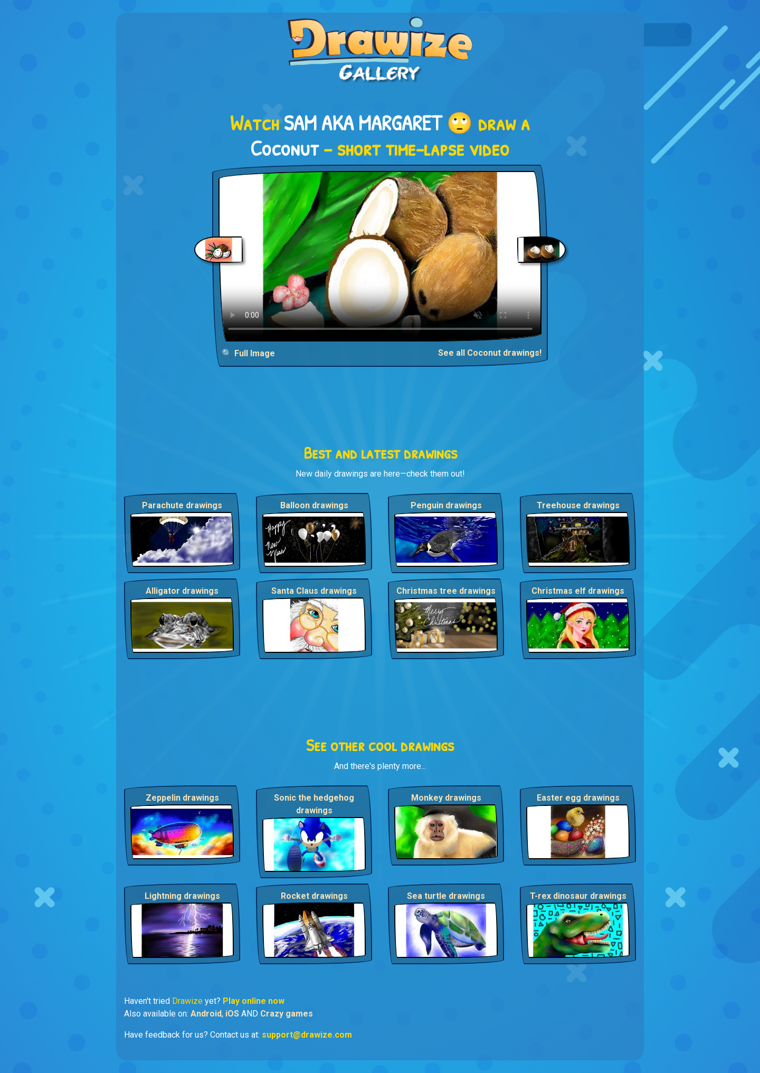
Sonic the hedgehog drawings (314, 804)
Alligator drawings (182, 591)
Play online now (253, 1001)
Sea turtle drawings (446, 896)
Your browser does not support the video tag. (380, 256)
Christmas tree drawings (446, 591)
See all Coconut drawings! (490, 353)
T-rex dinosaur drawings (578, 896)
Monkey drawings (446, 798)
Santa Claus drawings (314, 591)
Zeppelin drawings (182, 798)
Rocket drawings (314, 896)
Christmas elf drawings (577, 591)
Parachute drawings (182, 505)
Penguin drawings (446, 505)
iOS (232, 1014)
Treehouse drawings (578, 505)
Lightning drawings (182, 896)
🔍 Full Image (248, 353)
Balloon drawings (314, 505)
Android (206, 1014)
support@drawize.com (307, 1035)
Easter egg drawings (578, 798)
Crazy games (286, 1014)
